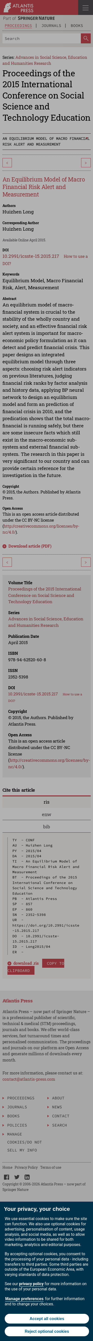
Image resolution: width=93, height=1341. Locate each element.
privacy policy (31, 1283)
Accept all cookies (47, 1319)
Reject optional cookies (47, 1331)
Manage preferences (24, 1299)
